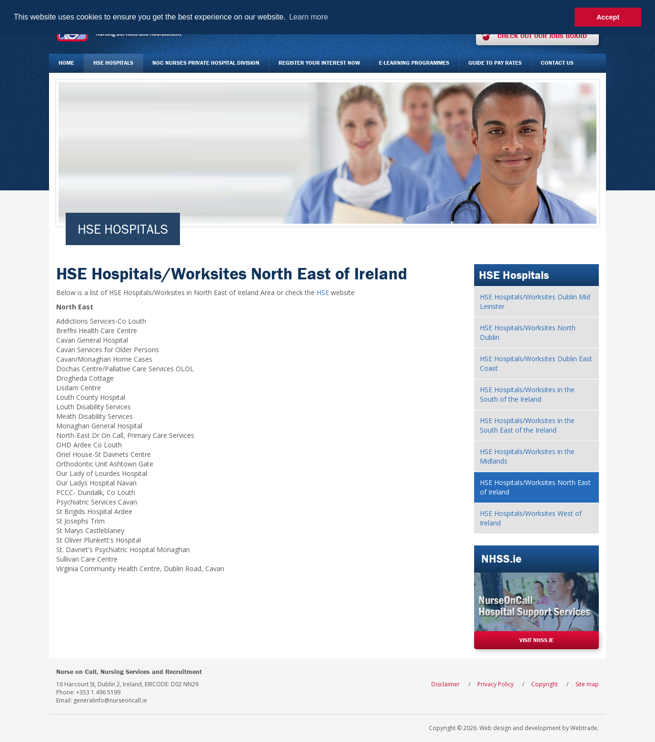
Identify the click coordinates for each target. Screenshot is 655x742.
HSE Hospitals (113, 62)
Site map (587, 684)
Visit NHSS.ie (536, 639)
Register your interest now (319, 62)
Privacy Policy (495, 684)
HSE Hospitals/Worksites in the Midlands (527, 456)
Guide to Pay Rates (495, 62)
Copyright (544, 684)
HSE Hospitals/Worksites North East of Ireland (535, 487)
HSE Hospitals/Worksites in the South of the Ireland (527, 394)
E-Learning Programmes (414, 62)
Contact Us (557, 62)
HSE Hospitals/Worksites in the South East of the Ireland (527, 425)
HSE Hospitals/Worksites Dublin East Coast (536, 363)
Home (66, 62)
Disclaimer (445, 684)
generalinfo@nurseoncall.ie (110, 700)
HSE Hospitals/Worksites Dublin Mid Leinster (535, 301)
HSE (323, 292)
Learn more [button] (308, 17)
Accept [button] (607, 17)
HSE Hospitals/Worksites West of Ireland (531, 518)
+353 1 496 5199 (98, 692)
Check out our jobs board (542, 35)
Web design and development (520, 728)
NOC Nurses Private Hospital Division (205, 62)
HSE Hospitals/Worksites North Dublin (528, 332)
